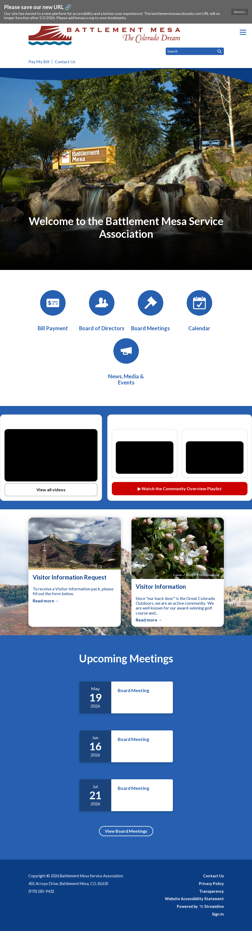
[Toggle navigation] (243, 32)
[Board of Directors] (101, 310)
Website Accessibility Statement (194, 898)
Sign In (218, 914)
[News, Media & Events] (126, 362)
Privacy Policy (211, 883)
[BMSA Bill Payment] (52, 310)
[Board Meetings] (150, 310)
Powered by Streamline (200, 906)
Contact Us (65, 61)
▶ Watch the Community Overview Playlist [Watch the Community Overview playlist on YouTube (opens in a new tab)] (180, 488)
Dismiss (239, 12)
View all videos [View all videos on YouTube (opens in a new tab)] (51, 489)
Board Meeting (133, 690)
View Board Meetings (126, 830)
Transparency (211, 891)
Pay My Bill (38, 61)
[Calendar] (199, 310)
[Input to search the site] (195, 51)
